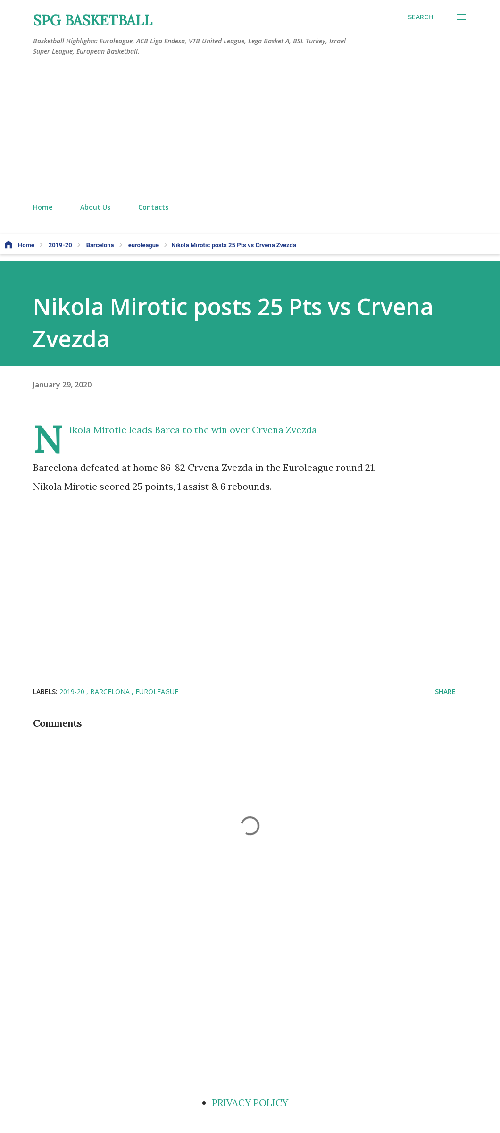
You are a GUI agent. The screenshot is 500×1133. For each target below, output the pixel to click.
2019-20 (72, 691)
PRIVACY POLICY (250, 1102)
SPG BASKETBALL (92, 20)
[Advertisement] (250, 130)
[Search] (420, 17)
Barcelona (111, 691)
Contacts (153, 206)
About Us (95, 206)
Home (42, 206)
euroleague (156, 691)
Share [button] (445, 691)
